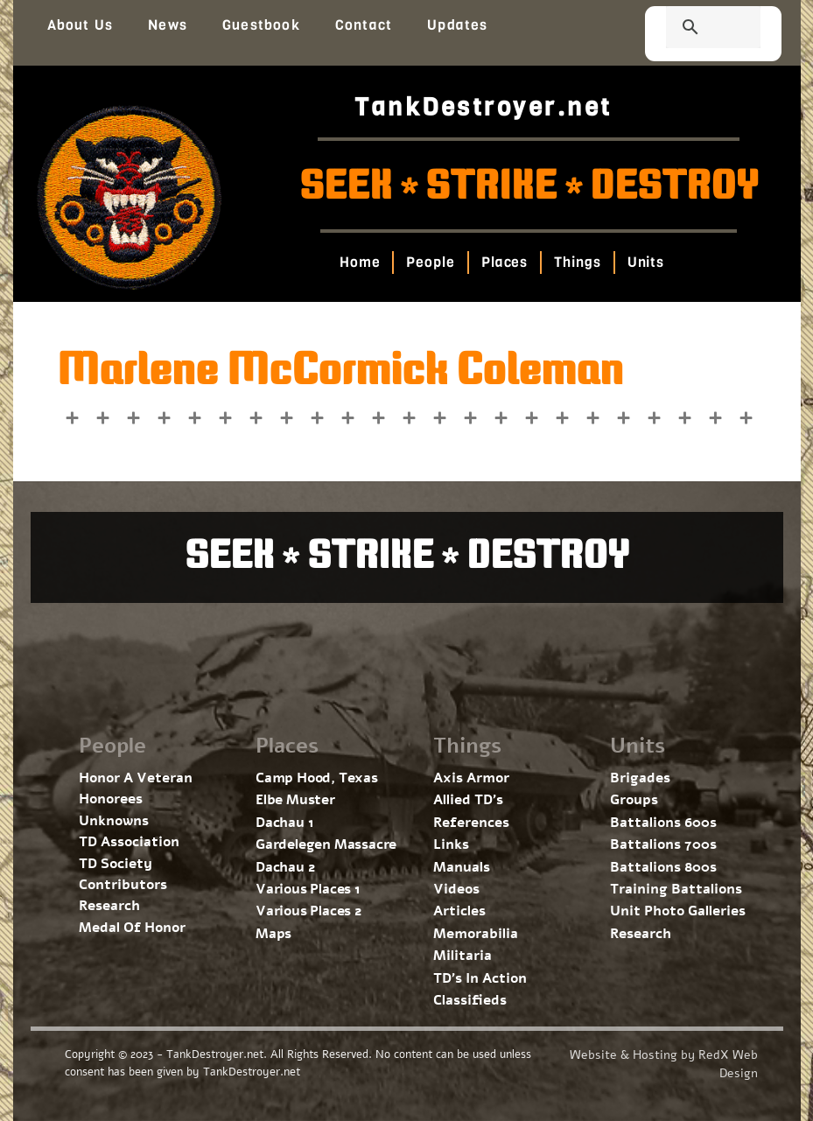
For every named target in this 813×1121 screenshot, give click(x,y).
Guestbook (261, 25)
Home (360, 262)
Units (646, 262)
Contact (363, 25)
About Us (80, 25)
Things (577, 262)
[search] (692, 29)
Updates (457, 25)
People (431, 262)
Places (504, 262)
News (167, 25)
